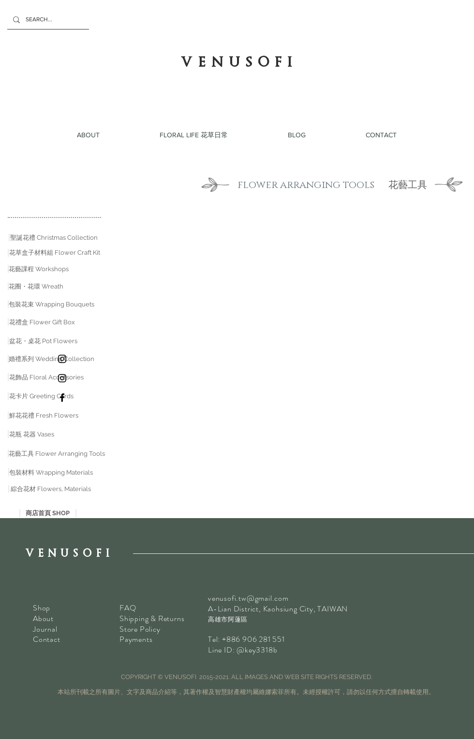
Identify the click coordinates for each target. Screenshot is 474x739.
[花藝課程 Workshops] (39, 269)
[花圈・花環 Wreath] (36, 286)
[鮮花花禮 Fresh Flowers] (43, 415)
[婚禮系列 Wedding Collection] (51, 359)
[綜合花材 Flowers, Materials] (51, 489)
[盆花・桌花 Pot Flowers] (43, 341)
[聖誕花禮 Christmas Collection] (54, 237)
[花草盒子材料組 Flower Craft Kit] (54, 252)
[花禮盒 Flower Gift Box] (42, 322)
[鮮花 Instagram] (62, 358)
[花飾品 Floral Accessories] (46, 377)
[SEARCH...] (47, 19)
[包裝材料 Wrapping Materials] (51, 472)
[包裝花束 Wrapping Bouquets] (51, 304)
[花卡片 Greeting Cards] (41, 396)
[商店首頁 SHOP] (47, 513)
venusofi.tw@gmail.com (248, 598)
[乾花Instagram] (62, 378)
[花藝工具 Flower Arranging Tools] (57, 453)
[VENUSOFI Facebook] (62, 397)
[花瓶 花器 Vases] (32, 434)
